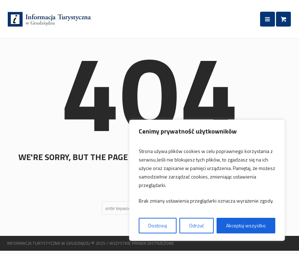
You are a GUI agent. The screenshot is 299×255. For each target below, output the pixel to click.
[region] (207, 180)
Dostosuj (157, 225)
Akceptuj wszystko (246, 225)
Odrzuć (196, 225)
